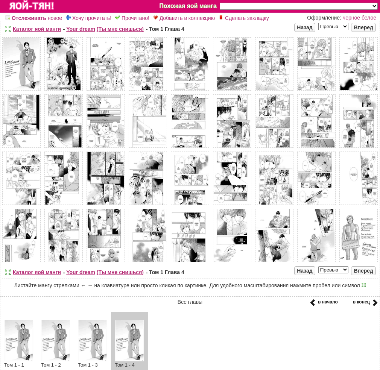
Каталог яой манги (37, 29)
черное (351, 18)
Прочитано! (132, 18)
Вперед (363, 27)
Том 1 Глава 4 (166, 29)
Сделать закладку (244, 18)
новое (33, 18)
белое (369, 18)
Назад (305, 27)
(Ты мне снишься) (120, 29)
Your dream (80, 29)
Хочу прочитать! (88, 18)
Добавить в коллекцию (184, 18)
